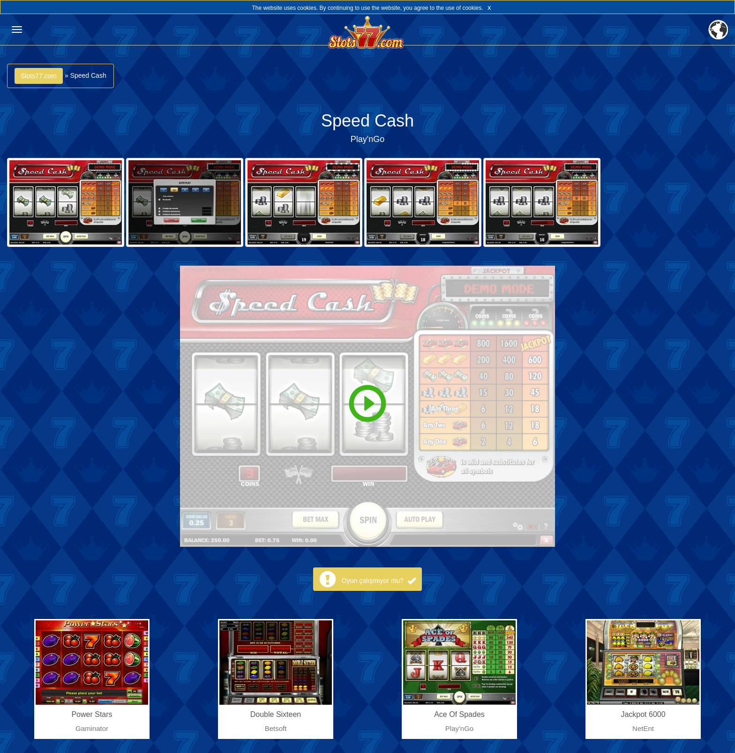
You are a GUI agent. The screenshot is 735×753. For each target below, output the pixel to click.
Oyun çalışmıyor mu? (379, 580)
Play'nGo (367, 139)
